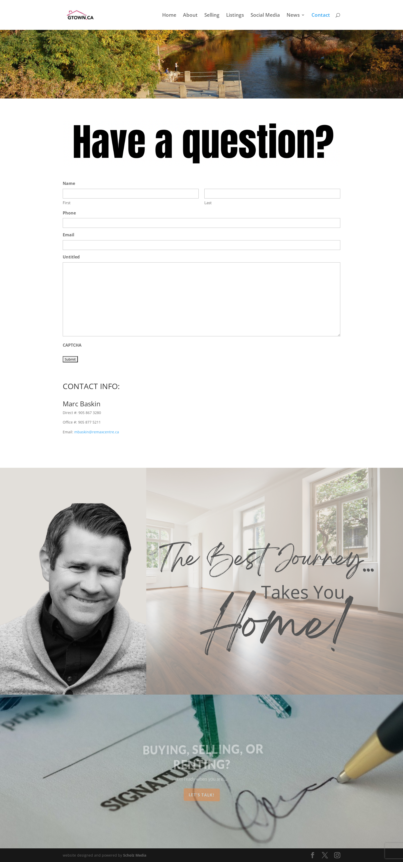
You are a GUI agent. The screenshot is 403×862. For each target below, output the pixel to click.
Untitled (71, 257)
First (66, 202)
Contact (321, 15)
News (293, 15)
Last (208, 202)
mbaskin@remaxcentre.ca (96, 431)
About (190, 15)
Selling (211, 15)
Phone (69, 213)
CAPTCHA (72, 345)
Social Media (265, 15)
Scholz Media (134, 855)
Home (169, 15)
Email (68, 235)
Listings (235, 15)
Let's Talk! (201, 795)
